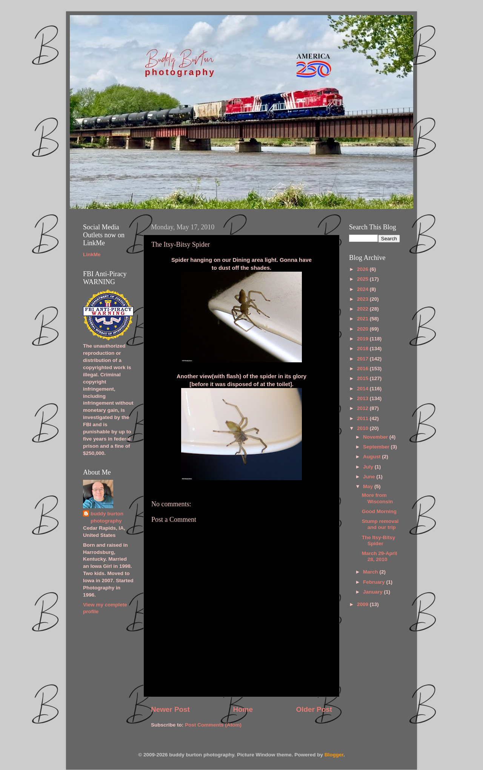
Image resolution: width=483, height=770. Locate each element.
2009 (363, 604)
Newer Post (170, 709)
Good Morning (379, 511)
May (368, 486)
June (369, 476)
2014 (363, 388)
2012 (363, 408)
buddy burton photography (107, 517)
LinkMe (92, 254)
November (376, 437)
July (369, 467)
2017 (363, 359)
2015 (363, 378)
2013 (363, 398)
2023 (363, 299)
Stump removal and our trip (380, 524)
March (371, 572)
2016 (363, 368)
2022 (363, 309)
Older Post (314, 709)
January (373, 592)
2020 (363, 329)
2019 (363, 339)
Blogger (334, 755)
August (372, 456)
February (374, 582)
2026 (363, 269)
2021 (363, 319)
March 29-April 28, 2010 (379, 556)
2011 (363, 418)
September (377, 447)
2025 (363, 279)
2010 (363, 428)
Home (242, 709)
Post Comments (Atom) (213, 725)
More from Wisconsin (377, 498)
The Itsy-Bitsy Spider (378, 540)
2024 (363, 289)
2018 (363, 348)
